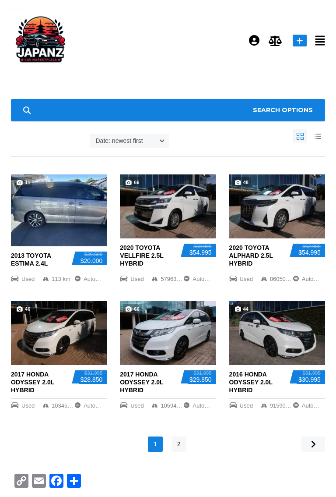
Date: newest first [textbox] (119, 140)
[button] (320, 41)
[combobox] (129, 141)
